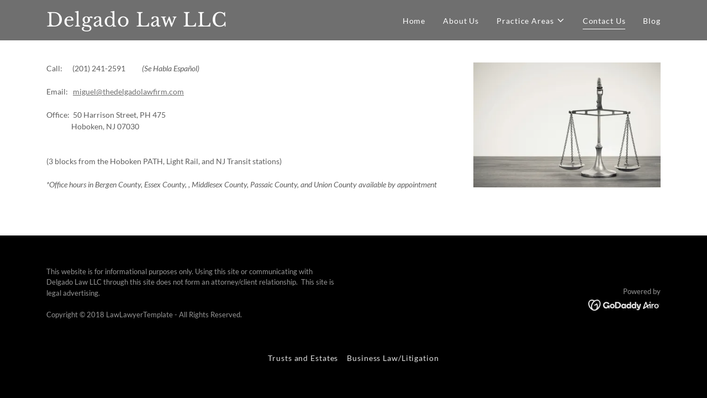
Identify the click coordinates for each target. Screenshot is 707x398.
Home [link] (414, 20)
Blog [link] (652, 20)
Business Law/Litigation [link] (393, 358)
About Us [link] (461, 20)
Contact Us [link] (604, 20)
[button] (530, 21)
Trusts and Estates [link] (303, 358)
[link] (153, 23)
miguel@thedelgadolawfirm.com (128, 91)
